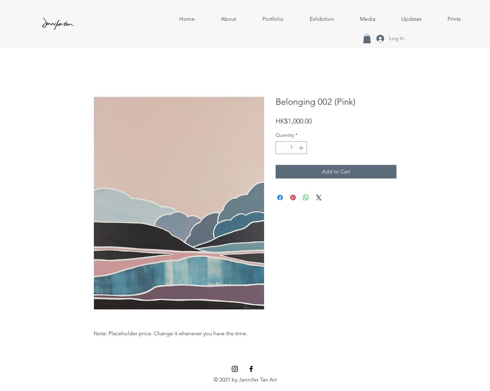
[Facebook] (251, 369)
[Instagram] (235, 369)
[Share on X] (319, 197)
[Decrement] (281, 148)
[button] (272, 19)
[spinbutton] (291, 148)
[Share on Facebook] (280, 197)
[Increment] (301, 148)
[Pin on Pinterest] (293, 197)
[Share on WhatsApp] (306, 197)
